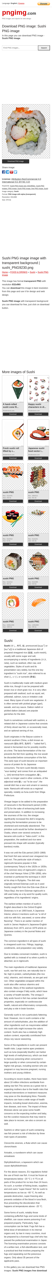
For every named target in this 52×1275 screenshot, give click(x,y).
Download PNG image (16, 161)
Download (12, 414)
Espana (21, 3)
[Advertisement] (26, 78)
